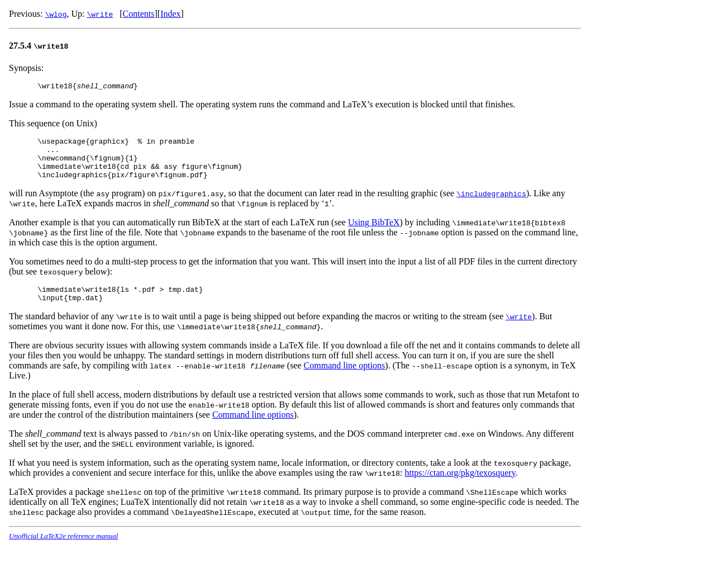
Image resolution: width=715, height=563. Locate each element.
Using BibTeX (374, 232)
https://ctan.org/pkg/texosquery (459, 486)
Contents (139, 13)
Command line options (344, 379)
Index (170, 13)
